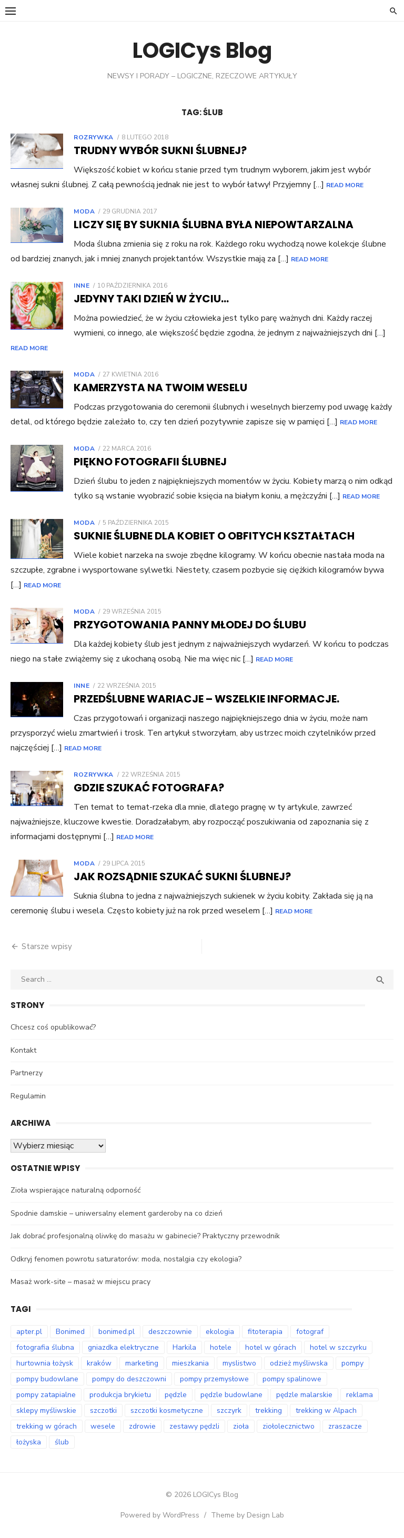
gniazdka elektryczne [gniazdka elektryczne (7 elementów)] (123, 1347)
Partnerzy (27, 1073)
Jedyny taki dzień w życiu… (151, 298)
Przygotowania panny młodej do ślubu (190, 624)
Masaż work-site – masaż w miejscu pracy (80, 1282)
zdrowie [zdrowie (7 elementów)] (142, 1426)
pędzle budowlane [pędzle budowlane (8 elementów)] (231, 1395)
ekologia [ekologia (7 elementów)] (220, 1332)
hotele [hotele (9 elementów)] (220, 1347)
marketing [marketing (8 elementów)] (141, 1363)
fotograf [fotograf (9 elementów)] (310, 1332)
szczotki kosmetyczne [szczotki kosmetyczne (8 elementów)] (166, 1410)
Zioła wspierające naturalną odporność (75, 1190)
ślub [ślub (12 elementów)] (62, 1442)
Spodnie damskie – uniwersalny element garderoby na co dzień (117, 1213)
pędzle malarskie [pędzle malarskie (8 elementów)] (304, 1395)
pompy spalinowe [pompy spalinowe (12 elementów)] (291, 1379)
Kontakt (23, 1050)
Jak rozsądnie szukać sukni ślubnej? (182, 876)
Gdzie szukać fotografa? (149, 787)
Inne (81, 285)
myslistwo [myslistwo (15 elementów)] (239, 1363)
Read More (344, 185)
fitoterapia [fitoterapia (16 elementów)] (265, 1332)
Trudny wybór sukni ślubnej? (160, 150)
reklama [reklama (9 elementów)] (359, 1395)
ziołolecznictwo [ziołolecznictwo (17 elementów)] (288, 1426)
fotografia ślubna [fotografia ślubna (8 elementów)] (45, 1347)
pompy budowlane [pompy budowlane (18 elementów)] (47, 1379)
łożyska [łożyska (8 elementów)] (28, 1442)
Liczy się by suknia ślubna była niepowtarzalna (214, 224)
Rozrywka (94, 137)
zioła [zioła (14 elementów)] (241, 1426)
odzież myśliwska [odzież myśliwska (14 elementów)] (299, 1363)
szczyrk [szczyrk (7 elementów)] (229, 1410)
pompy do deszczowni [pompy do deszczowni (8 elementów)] (129, 1379)
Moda (84, 211)
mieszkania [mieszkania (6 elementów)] (190, 1363)
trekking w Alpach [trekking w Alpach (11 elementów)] (326, 1410)
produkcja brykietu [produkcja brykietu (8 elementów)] (120, 1395)
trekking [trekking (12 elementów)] (268, 1410)
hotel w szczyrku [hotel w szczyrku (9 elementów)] (338, 1347)
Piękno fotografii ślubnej (150, 461)
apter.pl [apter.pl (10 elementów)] (29, 1332)
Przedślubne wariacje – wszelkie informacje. (206, 698)
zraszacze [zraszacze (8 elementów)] (345, 1426)
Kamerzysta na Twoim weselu (160, 387)
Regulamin (28, 1096)
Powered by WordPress (159, 1515)
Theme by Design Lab (247, 1515)
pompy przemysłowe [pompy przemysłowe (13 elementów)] (214, 1379)
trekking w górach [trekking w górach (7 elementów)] (46, 1426)
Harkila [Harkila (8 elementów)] (184, 1347)
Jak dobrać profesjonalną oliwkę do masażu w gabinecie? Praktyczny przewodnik (145, 1236)
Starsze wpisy (47, 946)
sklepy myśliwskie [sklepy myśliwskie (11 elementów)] (46, 1410)
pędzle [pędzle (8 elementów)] (176, 1395)
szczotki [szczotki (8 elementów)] (103, 1410)
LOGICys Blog (202, 50)
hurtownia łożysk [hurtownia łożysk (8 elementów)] (44, 1363)
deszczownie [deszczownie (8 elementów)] (170, 1332)
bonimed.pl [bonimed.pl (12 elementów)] (116, 1332)
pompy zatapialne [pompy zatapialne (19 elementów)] (46, 1395)
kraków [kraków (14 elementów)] (99, 1363)
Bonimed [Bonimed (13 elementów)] (70, 1332)
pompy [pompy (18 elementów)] (352, 1363)
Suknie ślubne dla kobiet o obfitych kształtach (214, 535)
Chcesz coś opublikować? (53, 1027)
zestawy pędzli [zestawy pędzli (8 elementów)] (194, 1426)
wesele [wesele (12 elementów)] (102, 1426)
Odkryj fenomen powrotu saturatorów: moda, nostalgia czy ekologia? (126, 1259)
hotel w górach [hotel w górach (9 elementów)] (270, 1347)
